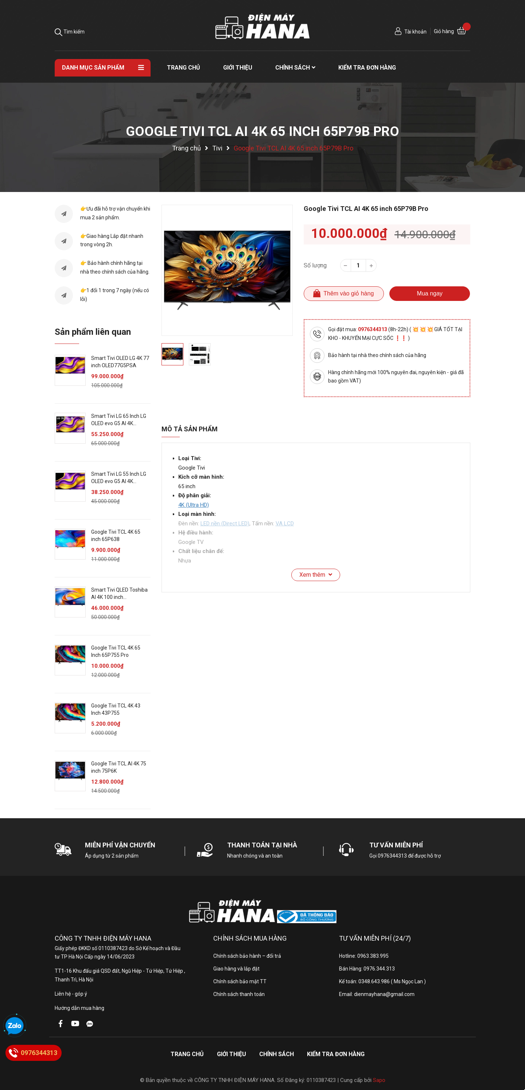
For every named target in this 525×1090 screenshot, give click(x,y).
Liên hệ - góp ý (71, 994)
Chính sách (276, 1054)
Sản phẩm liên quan (93, 332)
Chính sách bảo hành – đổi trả (247, 956)
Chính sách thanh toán (239, 994)
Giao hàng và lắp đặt (236, 969)
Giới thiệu (231, 1054)
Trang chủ (187, 1054)
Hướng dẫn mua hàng (79, 1008)
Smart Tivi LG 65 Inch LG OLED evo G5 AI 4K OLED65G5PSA (118, 423)
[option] (227, 270)
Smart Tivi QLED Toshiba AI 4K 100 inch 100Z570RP (119, 597)
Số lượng (315, 265)
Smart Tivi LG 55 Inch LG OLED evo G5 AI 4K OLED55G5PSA (118, 481)
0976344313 (373, 329)
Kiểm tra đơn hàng (336, 1054)
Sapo (379, 1080)
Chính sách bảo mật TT (240, 981)
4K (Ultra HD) (193, 505)
